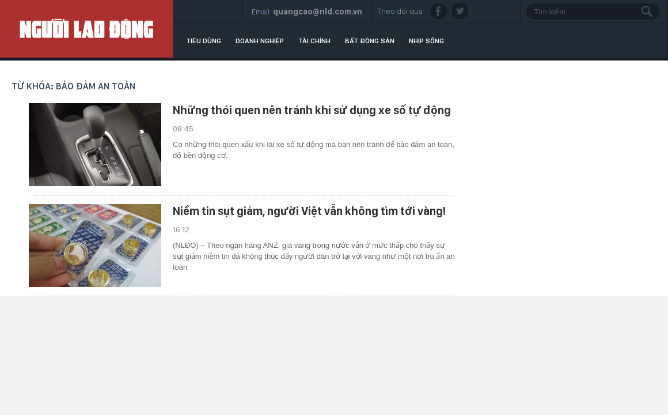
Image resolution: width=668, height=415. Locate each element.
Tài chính (314, 41)
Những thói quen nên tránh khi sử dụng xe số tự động (312, 110)
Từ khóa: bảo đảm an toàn (73, 86)
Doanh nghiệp (260, 41)
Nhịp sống (426, 41)
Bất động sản (369, 41)
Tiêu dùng (203, 41)
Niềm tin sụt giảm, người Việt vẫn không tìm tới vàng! (309, 211)
